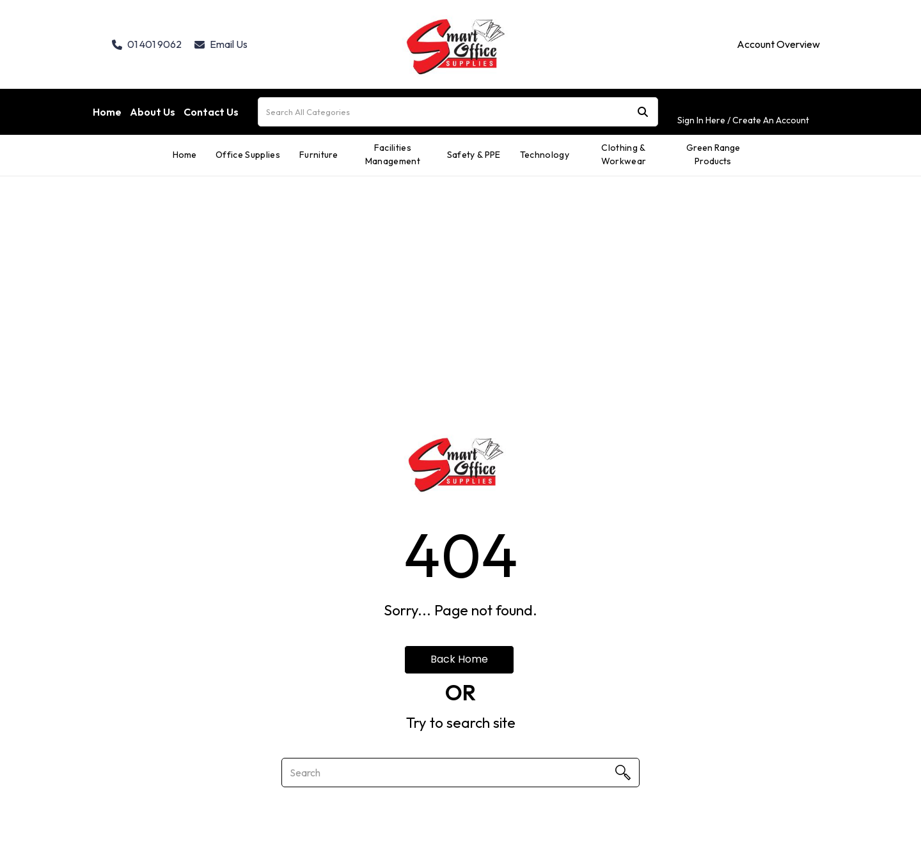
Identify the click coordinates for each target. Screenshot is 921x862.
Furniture (318, 154)
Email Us (221, 44)
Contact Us (211, 111)
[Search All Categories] (458, 112)
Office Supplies (248, 154)
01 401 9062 (147, 44)
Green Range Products (713, 154)
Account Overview (778, 44)
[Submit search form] (643, 112)
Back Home (459, 659)
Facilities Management (392, 154)
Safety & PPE (474, 154)
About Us (152, 111)
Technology (544, 154)
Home (107, 111)
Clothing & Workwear (624, 154)
